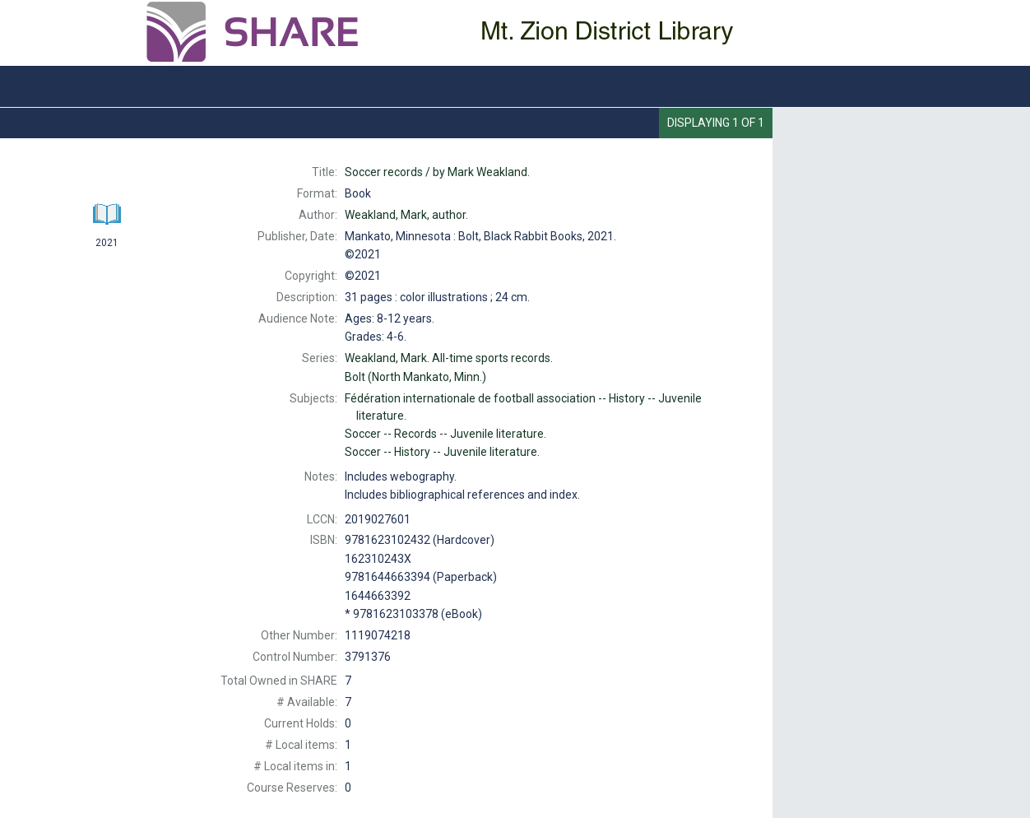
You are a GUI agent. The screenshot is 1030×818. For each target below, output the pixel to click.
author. (406, 214)
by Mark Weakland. (437, 172)
